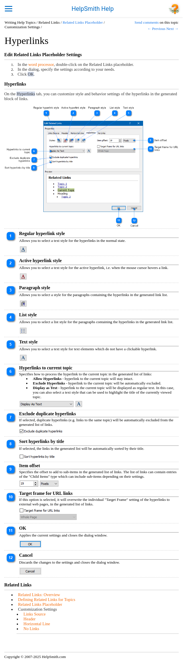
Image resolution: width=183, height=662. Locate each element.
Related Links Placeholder (83, 22)
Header (29, 619)
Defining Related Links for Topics (46, 599)
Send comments (147, 22)
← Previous (156, 29)
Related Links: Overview (39, 594)
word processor (41, 64)
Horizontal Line (36, 623)
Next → (172, 29)
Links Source (34, 614)
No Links (31, 628)
